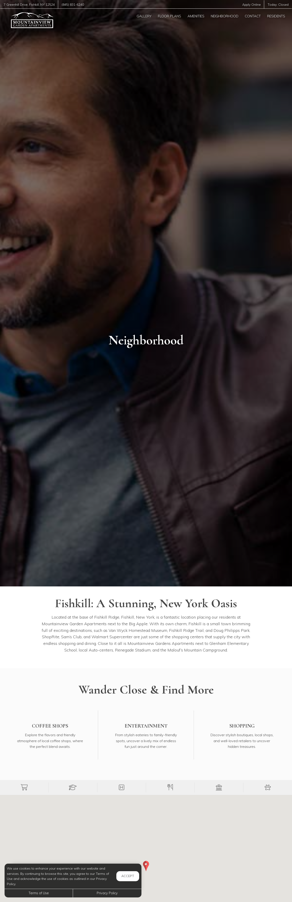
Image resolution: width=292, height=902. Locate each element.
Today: (278, 4)
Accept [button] (127, 876)
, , (29, 4)
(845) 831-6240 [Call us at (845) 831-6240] (73, 4)
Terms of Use (39, 893)
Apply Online (251, 4)
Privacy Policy (107, 893)
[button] (24, 787)
